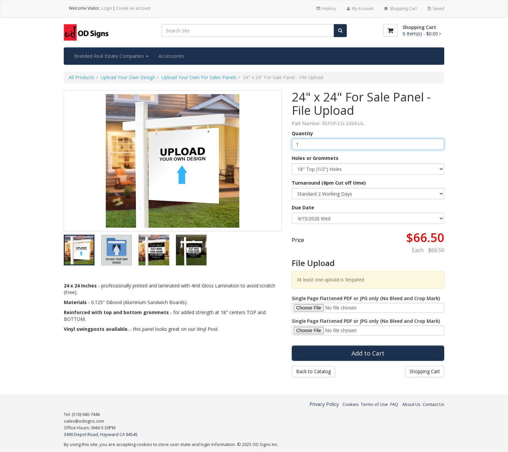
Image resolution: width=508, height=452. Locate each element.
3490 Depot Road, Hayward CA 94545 (101, 434)
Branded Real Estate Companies (111, 56)
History (325, 8)
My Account (359, 8)
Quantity (302, 133)
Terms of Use (374, 404)
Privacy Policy (324, 404)
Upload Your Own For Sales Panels (199, 77)
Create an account (133, 8)
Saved (435, 8)
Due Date (303, 207)
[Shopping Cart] (390, 30)
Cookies (350, 404)
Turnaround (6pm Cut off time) (329, 183)
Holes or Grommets (315, 158)
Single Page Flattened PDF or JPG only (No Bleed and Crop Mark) (366, 298)
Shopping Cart (400, 8)
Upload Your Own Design (128, 77)
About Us (411, 404)
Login (106, 8)
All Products (81, 77)
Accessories (171, 56)
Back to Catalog (313, 371)
